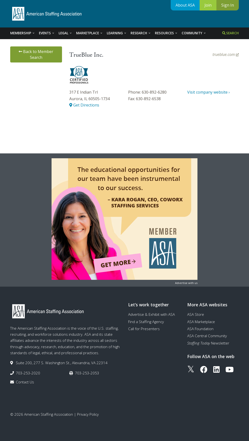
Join (208, 5)
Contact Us (25, 381)
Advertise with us (186, 283)
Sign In (227, 5)
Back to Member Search (36, 54)
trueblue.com (226, 54)
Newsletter (208, 343)
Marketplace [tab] (89, 33)
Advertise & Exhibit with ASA (151, 314)
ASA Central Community (207, 335)
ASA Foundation (200, 328)
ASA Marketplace (201, 321)
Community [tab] (194, 33)
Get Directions (84, 105)
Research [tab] (141, 33)
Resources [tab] (166, 33)
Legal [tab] (65, 33)
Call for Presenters (144, 328)
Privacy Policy (88, 414)
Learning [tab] (117, 33)
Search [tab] (230, 33)
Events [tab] (47, 33)
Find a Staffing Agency (146, 321)
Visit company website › (208, 92)
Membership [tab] (22, 33)
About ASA (185, 5)
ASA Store (195, 314)
